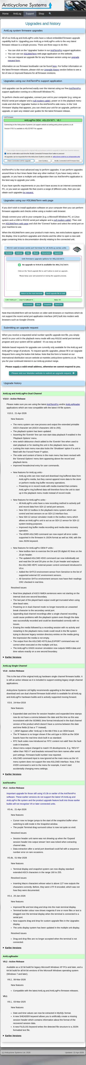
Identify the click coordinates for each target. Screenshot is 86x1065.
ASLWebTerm (30, 54)
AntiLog (17, 13)
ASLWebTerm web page (17, 223)
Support (30, 13)
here (54, 66)
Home (5, 13)
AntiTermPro (56, 50)
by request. (28, 192)
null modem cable (41, 101)
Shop (41, 13)
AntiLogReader (73, 404)
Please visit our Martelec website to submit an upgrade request (43, 373)
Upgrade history (51, 70)
